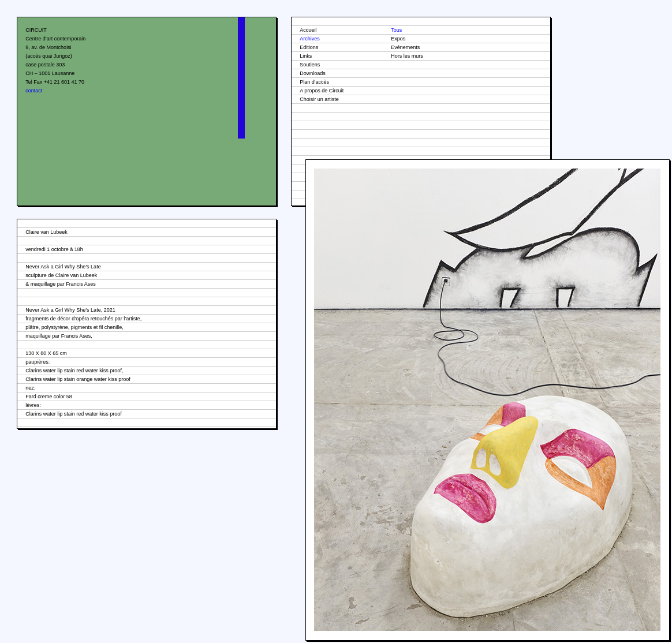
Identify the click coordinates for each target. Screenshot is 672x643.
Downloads (313, 73)
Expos (398, 39)
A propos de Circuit (322, 91)
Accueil (308, 30)
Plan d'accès (314, 82)
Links (306, 56)
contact (33, 91)
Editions (309, 47)
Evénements (405, 47)
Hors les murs (407, 56)
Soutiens (310, 65)
